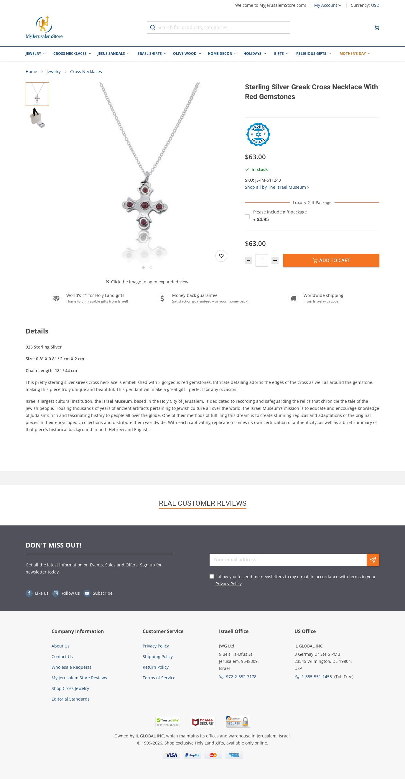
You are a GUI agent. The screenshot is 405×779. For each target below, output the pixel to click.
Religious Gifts (311, 53)
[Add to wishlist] (221, 256)
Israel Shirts (149, 53)
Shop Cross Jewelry (70, 688)
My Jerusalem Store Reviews (79, 678)
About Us (61, 646)
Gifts (279, 53)
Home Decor (220, 53)
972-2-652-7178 (241, 676)
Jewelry (33, 53)
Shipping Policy (158, 656)
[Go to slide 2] (150, 267)
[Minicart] (376, 27)
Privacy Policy (228, 583)
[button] (147, 173)
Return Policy (156, 667)
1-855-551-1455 (317, 676)
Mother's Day (353, 53)
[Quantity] (262, 260)
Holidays (252, 53)
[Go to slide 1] (143, 267)
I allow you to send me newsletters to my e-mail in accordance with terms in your (295, 580)
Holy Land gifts (209, 743)
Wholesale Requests (71, 667)
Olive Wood (185, 53)
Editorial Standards (71, 699)
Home (31, 71)
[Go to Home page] (44, 27)
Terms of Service (159, 678)
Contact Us (62, 656)
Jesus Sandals (111, 53)
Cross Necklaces (70, 53)
